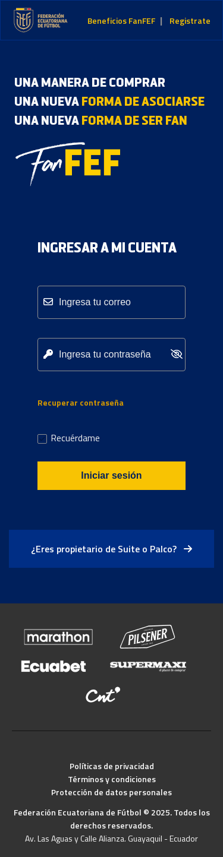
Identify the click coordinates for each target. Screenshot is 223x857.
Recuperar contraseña (80, 402)
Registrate (190, 20)
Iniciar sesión (111, 475)
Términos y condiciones (112, 779)
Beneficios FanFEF (121, 20)
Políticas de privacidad (112, 766)
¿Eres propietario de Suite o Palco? (111, 549)
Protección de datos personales (111, 792)
